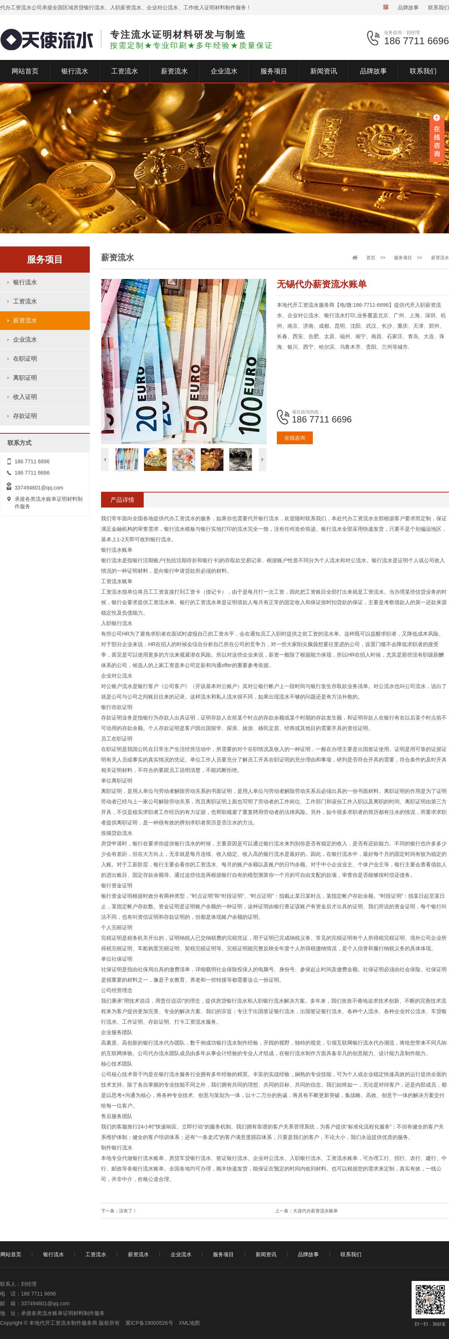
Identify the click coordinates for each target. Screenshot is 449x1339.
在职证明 (25, 358)
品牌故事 (408, 7)
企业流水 (25, 339)
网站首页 (10, 1254)
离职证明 (25, 378)
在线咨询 (294, 438)
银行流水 (25, 282)
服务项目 (403, 257)
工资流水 (25, 301)
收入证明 (25, 397)
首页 (370, 257)
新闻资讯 (266, 1254)
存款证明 (25, 416)
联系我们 (438, 7)
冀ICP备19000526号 (149, 1323)
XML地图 (189, 1323)
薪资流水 (25, 320)
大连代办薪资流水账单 (315, 1211)
